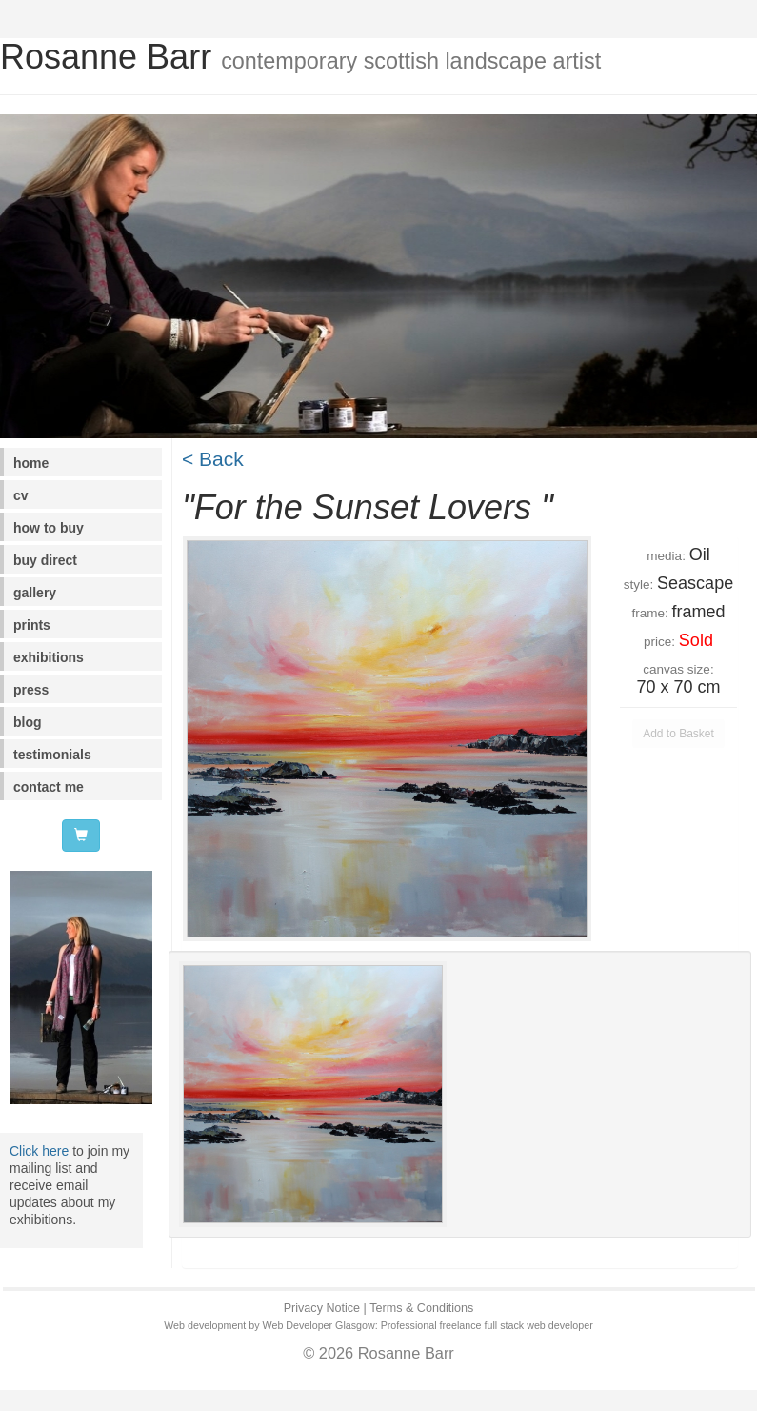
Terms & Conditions (421, 1308)
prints (31, 625)
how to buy (48, 527)
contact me (48, 787)
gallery (34, 592)
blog (27, 722)
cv (21, 495)
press (31, 689)
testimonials (52, 754)
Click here (39, 1151)
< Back (213, 459)
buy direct (45, 560)
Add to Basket (678, 733)
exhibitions (48, 657)
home (31, 463)
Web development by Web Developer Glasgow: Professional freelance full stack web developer (378, 1325)
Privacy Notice (322, 1308)
